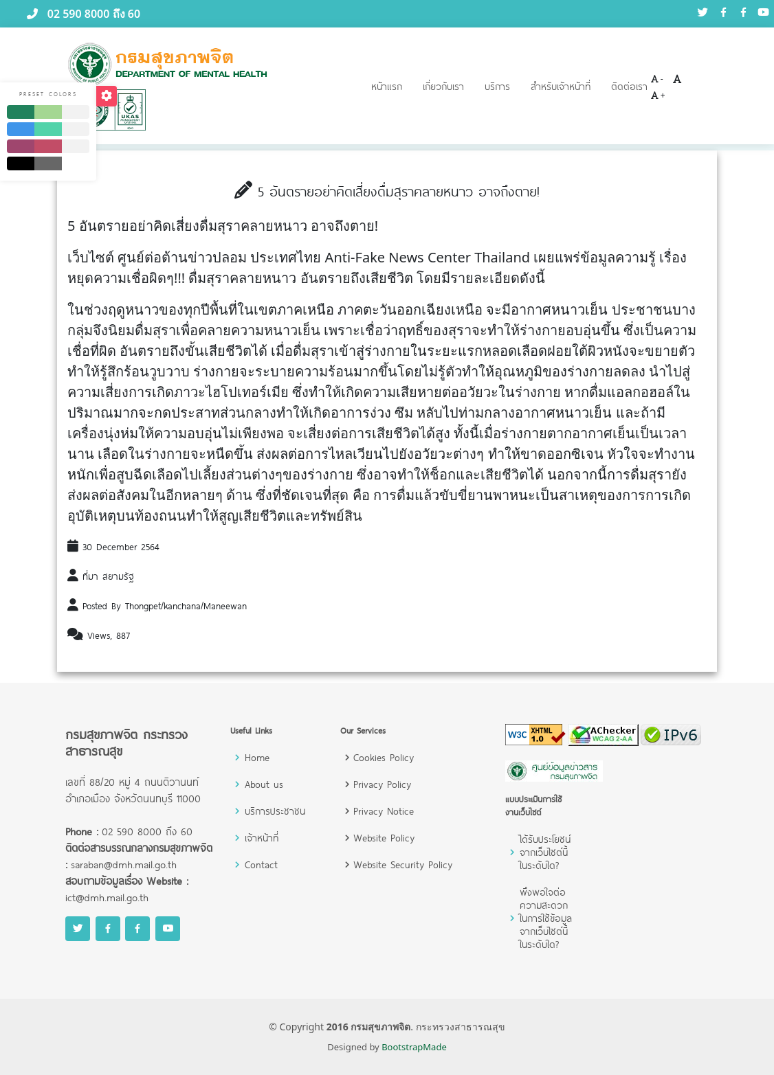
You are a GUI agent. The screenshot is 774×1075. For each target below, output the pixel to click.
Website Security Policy (402, 864)
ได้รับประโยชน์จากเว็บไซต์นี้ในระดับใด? (545, 852)
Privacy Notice (383, 810)
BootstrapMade (414, 1047)
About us (264, 784)
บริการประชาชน (275, 810)
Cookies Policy (383, 757)
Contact (261, 864)
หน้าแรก (386, 85)
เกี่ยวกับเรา (443, 85)
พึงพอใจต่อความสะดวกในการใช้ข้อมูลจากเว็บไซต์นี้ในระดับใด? (546, 918)
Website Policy (383, 837)
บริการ (497, 85)
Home (257, 757)
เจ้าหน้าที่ (261, 837)
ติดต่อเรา (629, 85)
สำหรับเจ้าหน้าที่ (560, 85)
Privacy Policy (382, 784)
